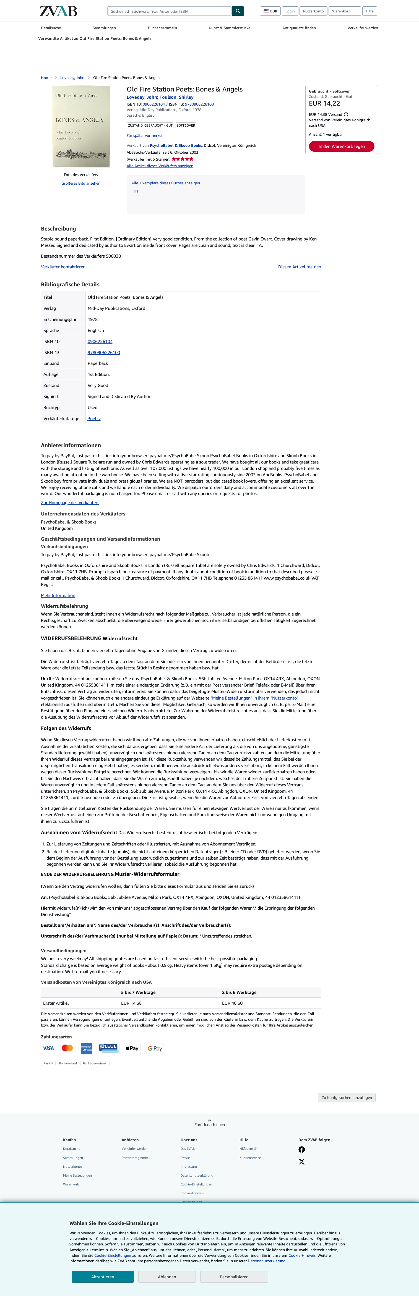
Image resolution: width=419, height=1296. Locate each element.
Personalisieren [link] (234, 1276)
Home (46, 77)
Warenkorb (71, 1184)
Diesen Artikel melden (299, 266)
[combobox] (169, 11)
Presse (185, 1158)
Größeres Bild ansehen (80, 183)
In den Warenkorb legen (342, 146)
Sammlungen (104, 27)
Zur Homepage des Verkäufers (70, 502)
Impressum (189, 1166)
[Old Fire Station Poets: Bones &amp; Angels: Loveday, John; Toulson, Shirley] (81, 126)
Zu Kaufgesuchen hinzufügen (347, 1097)
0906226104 (154, 104)
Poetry (94, 418)
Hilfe (370, 11)
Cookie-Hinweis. (302, 1255)
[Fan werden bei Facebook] (301, 1150)
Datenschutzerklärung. (267, 1260)
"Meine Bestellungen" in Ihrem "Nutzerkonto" (254, 698)
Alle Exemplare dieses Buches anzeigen (165, 182)
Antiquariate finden (299, 27)
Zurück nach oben (209, 1124)
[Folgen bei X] (301, 1162)
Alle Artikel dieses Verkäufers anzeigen (160, 165)
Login (290, 11)
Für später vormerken (145, 135)
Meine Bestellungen (77, 1175)
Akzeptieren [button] (102, 1276)
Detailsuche (51, 27)
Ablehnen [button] (167, 1276)
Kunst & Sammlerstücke (229, 27)
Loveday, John (72, 77)
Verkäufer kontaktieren (63, 266)
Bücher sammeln (162, 27)
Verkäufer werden (363, 27)
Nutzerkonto (313, 11)
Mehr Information (58, 595)
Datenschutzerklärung (197, 1175)
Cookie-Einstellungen (112, 1255)
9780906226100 (104, 352)
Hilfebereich (248, 1148)
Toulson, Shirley (177, 97)
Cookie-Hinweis (192, 1193)
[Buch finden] (238, 11)
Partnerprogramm (135, 1158)
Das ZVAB (188, 1148)
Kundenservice (250, 1158)
